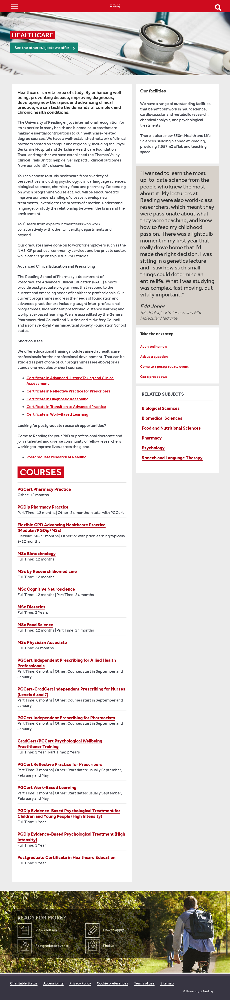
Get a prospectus (154, 376)
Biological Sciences (161, 408)
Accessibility (53, 983)
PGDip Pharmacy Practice (43, 507)
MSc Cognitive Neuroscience (46, 589)
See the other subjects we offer (42, 47)
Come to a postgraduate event (164, 366)
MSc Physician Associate (42, 642)
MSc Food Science (35, 624)
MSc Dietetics (31, 607)
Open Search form (218, 7)
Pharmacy (152, 438)
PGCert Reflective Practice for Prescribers (60, 764)
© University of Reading (198, 991)
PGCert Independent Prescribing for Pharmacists (66, 717)
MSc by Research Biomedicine (47, 571)
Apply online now (153, 346)
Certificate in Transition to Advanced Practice (66, 406)
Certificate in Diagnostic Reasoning (57, 399)
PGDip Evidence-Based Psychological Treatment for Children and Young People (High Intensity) (69, 813)
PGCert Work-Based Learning (47, 787)
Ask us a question (154, 356)
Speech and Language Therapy (172, 457)
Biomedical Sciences (162, 418)
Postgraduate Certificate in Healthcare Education (66, 857)
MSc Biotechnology (37, 553)
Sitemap (167, 983)
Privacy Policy (80, 983)
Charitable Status (24, 983)
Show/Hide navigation (14, 6)
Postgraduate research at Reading (56, 457)
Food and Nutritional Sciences (171, 428)
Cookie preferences (112, 983)
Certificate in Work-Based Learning (57, 414)
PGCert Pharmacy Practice (44, 489)
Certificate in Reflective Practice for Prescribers (69, 391)
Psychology (153, 448)
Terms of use (144, 983)
